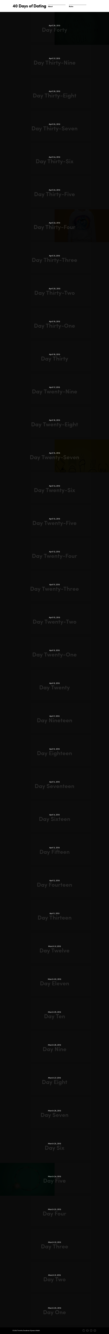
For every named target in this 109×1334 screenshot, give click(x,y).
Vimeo (91, 1331)
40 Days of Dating (29, 6)
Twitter (83, 1331)
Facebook (87, 1331)
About (50, 7)
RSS (95, 1331)
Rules (71, 7)
